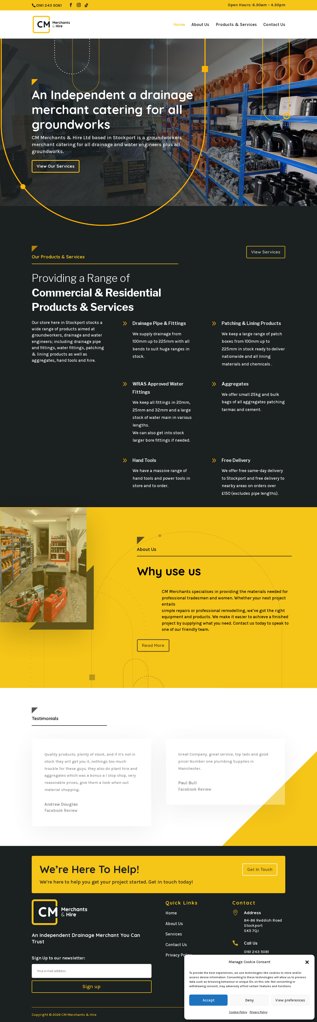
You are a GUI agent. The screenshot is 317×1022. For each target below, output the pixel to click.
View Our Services (56, 166)
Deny (249, 1000)
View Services (265, 252)
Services (173, 933)
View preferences (290, 1000)
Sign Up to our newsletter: (58, 957)
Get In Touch (259, 869)
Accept (208, 1000)
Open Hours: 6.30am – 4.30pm (256, 5)
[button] (307, 962)
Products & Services (236, 25)
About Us (200, 25)
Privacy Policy (258, 1012)
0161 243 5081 (256, 951)
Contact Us (274, 25)
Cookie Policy (238, 1012)
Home (179, 25)
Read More (153, 645)
